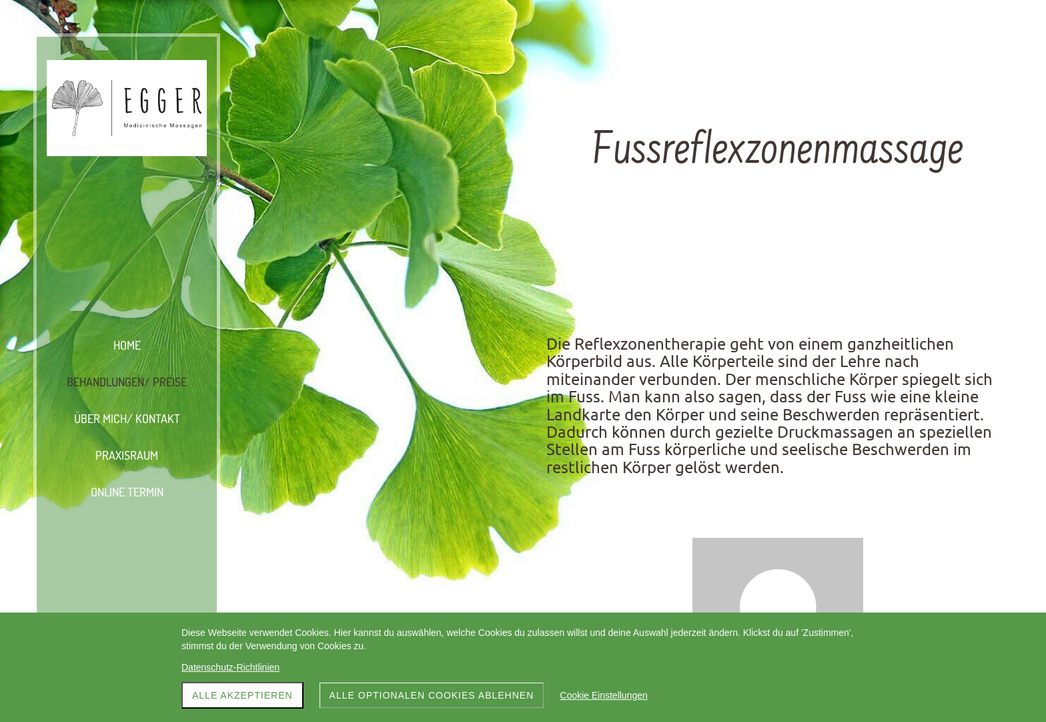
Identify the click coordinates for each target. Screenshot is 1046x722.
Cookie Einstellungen (604, 695)
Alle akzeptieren (242, 695)
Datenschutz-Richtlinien (230, 667)
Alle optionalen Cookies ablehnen (432, 695)
